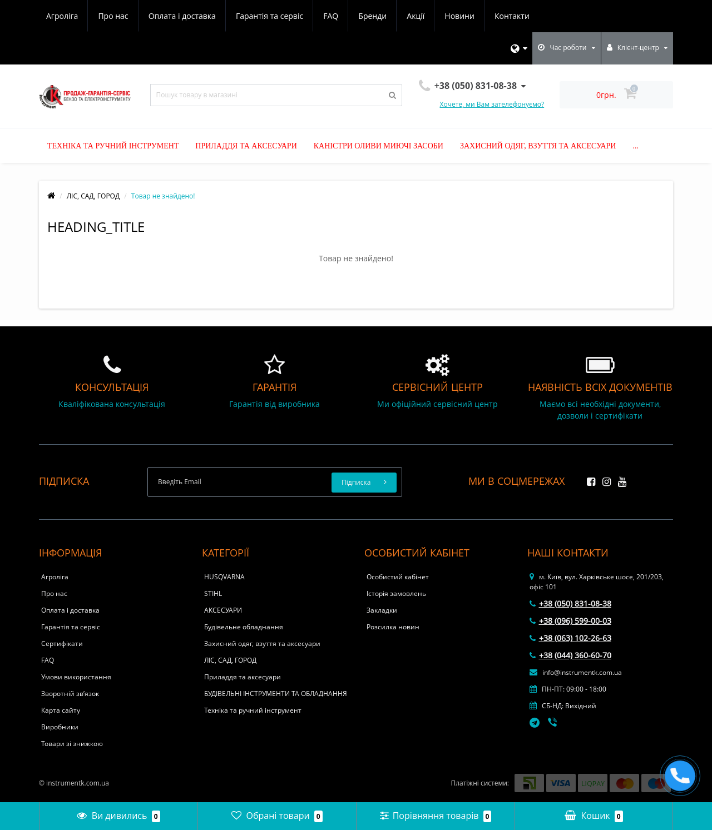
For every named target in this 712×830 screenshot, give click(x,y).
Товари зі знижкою (72, 743)
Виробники (59, 727)
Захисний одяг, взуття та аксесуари (538, 146)
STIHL (213, 593)
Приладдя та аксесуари (245, 146)
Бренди (372, 16)
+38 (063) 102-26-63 (570, 638)
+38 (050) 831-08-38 (570, 603)
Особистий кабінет (398, 577)
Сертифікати (62, 643)
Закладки (382, 610)
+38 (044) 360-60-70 (570, 655)
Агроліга (62, 16)
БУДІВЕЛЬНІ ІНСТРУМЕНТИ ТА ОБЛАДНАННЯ (275, 693)
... (635, 146)
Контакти (512, 16)
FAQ (330, 16)
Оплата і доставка (182, 16)
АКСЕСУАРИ (223, 610)
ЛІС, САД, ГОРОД (93, 196)
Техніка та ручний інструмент (113, 146)
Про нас (113, 16)
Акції (415, 16)
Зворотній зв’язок (70, 693)
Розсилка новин (393, 627)
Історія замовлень (396, 593)
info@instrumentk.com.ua (576, 672)
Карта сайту (60, 710)
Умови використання (76, 677)
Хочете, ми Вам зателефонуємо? (492, 104)
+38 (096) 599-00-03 (570, 620)
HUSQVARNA (224, 577)
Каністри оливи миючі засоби (378, 146)
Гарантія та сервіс (269, 16)
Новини (459, 16)
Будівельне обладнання (243, 627)
